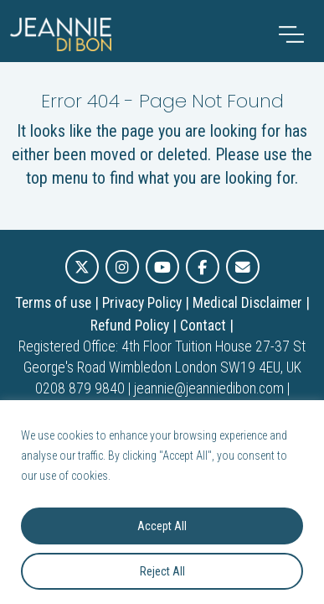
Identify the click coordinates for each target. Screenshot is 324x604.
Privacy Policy (142, 302)
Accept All (162, 526)
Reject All (162, 571)
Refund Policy (129, 325)
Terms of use (53, 302)
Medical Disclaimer (247, 302)
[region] (162, 502)
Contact (203, 325)
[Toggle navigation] (291, 34)
